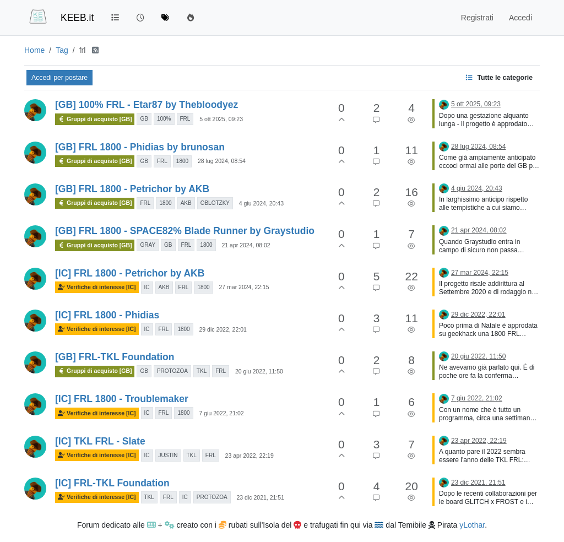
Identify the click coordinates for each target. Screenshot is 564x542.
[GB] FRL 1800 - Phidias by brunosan (140, 147)
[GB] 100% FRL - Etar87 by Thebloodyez (146, 104)
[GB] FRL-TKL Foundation (114, 356)
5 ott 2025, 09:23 (221, 119)
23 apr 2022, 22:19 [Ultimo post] (479, 441)
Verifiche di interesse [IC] (97, 287)
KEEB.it (77, 17)
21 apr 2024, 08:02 (246, 245)
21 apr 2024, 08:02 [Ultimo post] (479, 230)
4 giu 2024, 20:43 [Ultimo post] (476, 188)
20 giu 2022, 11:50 (259, 371)
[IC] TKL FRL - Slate (100, 441)
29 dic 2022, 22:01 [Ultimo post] (478, 314)
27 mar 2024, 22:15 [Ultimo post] (479, 273)
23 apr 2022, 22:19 (249, 455)
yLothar (472, 525)
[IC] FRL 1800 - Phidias (107, 315)
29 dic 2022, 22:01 (222, 329)
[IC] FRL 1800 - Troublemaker (121, 398)
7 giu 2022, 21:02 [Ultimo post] (476, 398)
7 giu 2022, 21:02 (221, 413)
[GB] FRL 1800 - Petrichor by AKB (132, 188)
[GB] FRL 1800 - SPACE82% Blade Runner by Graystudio (184, 230)
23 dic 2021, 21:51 (260, 497)
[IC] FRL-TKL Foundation (112, 483)
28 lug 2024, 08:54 (222, 161)
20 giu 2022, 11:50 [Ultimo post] (478, 356)
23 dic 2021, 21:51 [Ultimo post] (478, 482)
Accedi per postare (59, 78)
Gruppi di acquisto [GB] (95, 119)
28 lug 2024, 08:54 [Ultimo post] (478, 146)
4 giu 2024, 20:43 (261, 203)
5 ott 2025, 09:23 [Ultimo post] (476, 104)
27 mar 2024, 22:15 (244, 287)
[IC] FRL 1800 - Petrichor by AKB (129, 273)
